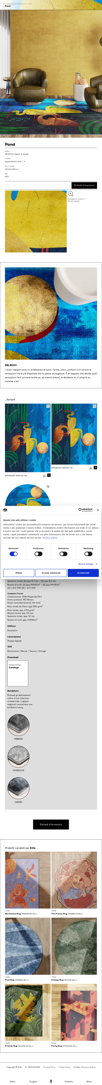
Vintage (42, 651)
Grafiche (69, 1081)
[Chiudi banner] (98, 510)
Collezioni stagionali (11, 3)
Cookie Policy (64, 1067)
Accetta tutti (83, 573)
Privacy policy (49, 538)
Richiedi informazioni (84, 185)
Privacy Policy (49, 1067)
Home (4, 3)
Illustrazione (13, 651)
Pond (30, 3)
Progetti (33, 1081)
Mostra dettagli (85, 564)
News (89, 1081)
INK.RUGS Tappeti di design (17, 154)
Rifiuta (19, 573)
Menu (12, 1081)
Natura (24, 651)
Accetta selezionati (51, 573)
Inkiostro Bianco (12, 169)
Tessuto (33, 651)
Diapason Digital (88, 1067)
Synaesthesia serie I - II (22, 3)
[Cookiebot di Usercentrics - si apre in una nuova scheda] (80, 510)
